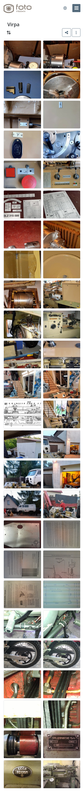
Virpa (13, 24)
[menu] (76, 8)
